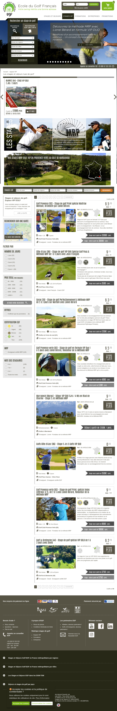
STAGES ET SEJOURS (52, 16)
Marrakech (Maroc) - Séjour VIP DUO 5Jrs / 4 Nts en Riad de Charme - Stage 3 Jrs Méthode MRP (63, 397)
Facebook (101, 626)
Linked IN (110, 626)
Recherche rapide (15, 29)
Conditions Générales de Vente (43, 627)
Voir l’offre (89, 44)
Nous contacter (9, 624)
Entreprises (37, 640)
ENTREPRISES (94, 16)
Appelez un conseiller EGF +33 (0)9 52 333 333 (95, 66)
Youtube (91, 626)
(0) (19, 314)
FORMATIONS (80, 16)
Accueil (5, 72)
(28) (12, 269)
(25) (11, 255)
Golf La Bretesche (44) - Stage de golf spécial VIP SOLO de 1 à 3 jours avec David (63, 541)
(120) (17, 352)
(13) (15, 285)
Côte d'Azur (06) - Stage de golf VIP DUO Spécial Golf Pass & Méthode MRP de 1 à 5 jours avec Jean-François (62, 253)
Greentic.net (66, 694)
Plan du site (8, 629)
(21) (15, 292)
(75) (15, 295)
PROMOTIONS (107, 16)
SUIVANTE (68, 197)
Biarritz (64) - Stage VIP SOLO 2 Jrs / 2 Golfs (17, 82)
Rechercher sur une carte (30, 29)
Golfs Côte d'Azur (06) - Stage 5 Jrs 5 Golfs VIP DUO (58, 444)
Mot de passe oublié (81, 8)
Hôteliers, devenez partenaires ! (72, 624)
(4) (14, 336)
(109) (17, 364)
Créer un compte (68, 8)
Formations (37, 637)
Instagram (91, 634)
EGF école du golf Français (9, 9)
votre (108, 8)
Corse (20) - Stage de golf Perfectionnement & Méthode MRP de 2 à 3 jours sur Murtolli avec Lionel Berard (63, 301)
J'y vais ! (31, 111)
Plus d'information (42, 698)
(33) (15, 281)
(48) (14, 329)
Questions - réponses (11, 627)
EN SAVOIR (110, 213)
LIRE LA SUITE (22, 213)
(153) (15, 339)
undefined (45, 62)
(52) (11, 262)
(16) (11, 266)
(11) (15, 288)
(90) (14, 326)
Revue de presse (39, 624)
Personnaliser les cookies (42, 703)
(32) (11, 259)
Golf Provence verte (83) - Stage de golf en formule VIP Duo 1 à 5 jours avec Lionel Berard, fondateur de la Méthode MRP (63, 349)
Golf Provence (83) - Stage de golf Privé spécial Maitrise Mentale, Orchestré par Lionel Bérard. (61, 205)
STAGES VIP (68, 16)
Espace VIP (37, 635)
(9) (16, 368)
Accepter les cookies (21, 703)
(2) (16, 371)
